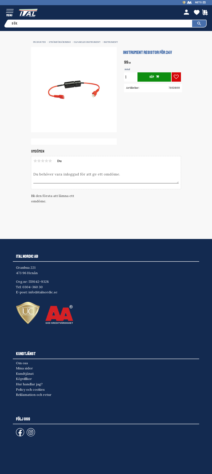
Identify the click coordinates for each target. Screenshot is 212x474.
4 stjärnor (46, 161)
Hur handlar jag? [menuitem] (29, 384)
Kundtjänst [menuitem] (25, 373)
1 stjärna (35, 161)
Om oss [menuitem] (22, 363)
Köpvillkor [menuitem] (24, 379)
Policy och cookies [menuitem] (30, 389)
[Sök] (199, 23)
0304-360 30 (32, 287)
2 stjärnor (39, 161)
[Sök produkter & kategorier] (100, 23)
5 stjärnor (50, 161)
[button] (9, 11)
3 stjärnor (43, 161)
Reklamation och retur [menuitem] (34, 395)
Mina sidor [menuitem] (24, 368)
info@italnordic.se (43, 292)
